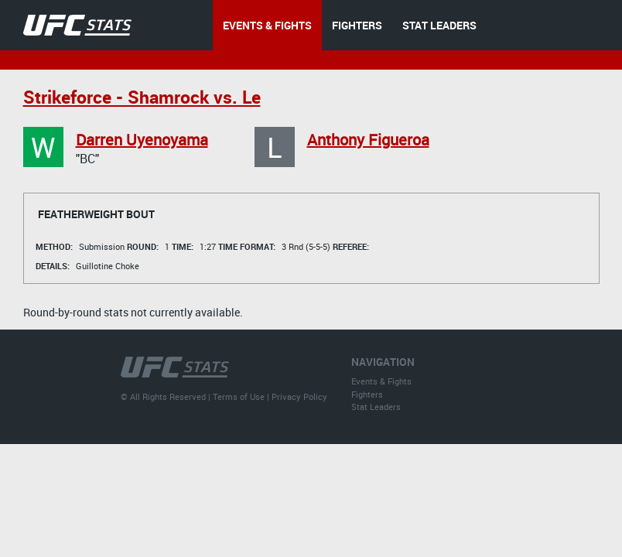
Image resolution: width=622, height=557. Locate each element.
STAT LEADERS (439, 25)
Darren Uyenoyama (142, 139)
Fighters (367, 394)
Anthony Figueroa (368, 139)
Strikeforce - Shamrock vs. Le (142, 97)
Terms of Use (239, 396)
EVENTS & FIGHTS (267, 25)
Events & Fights (381, 381)
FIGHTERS (357, 25)
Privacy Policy (299, 396)
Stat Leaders (376, 406)
